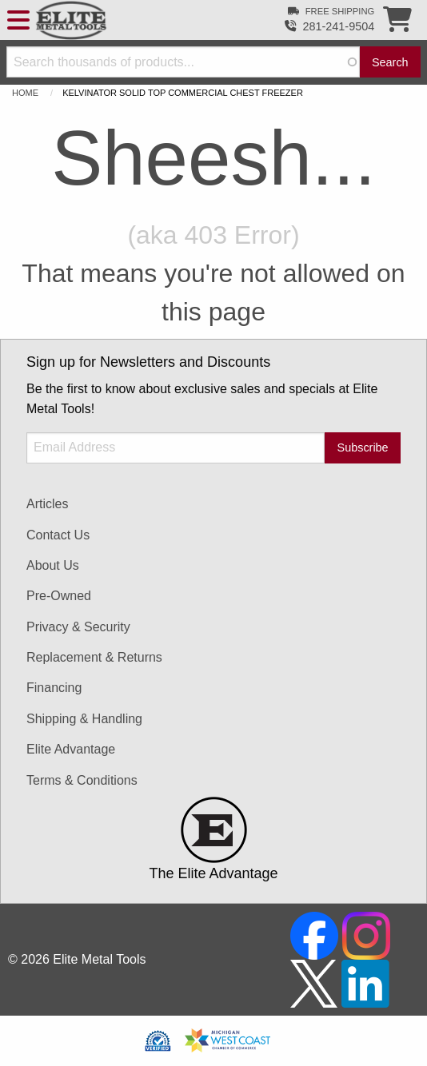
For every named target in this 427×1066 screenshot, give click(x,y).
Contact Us (58, 535)
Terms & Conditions (82, 780)
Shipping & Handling (84, 719)
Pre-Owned (58, 596)
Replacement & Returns (94, 657)
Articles (47, 504)
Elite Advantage (70, 749)
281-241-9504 (339, 26)
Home (25, 92)
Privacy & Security (78, 627)
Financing (54, 687)
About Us (52, 565)
